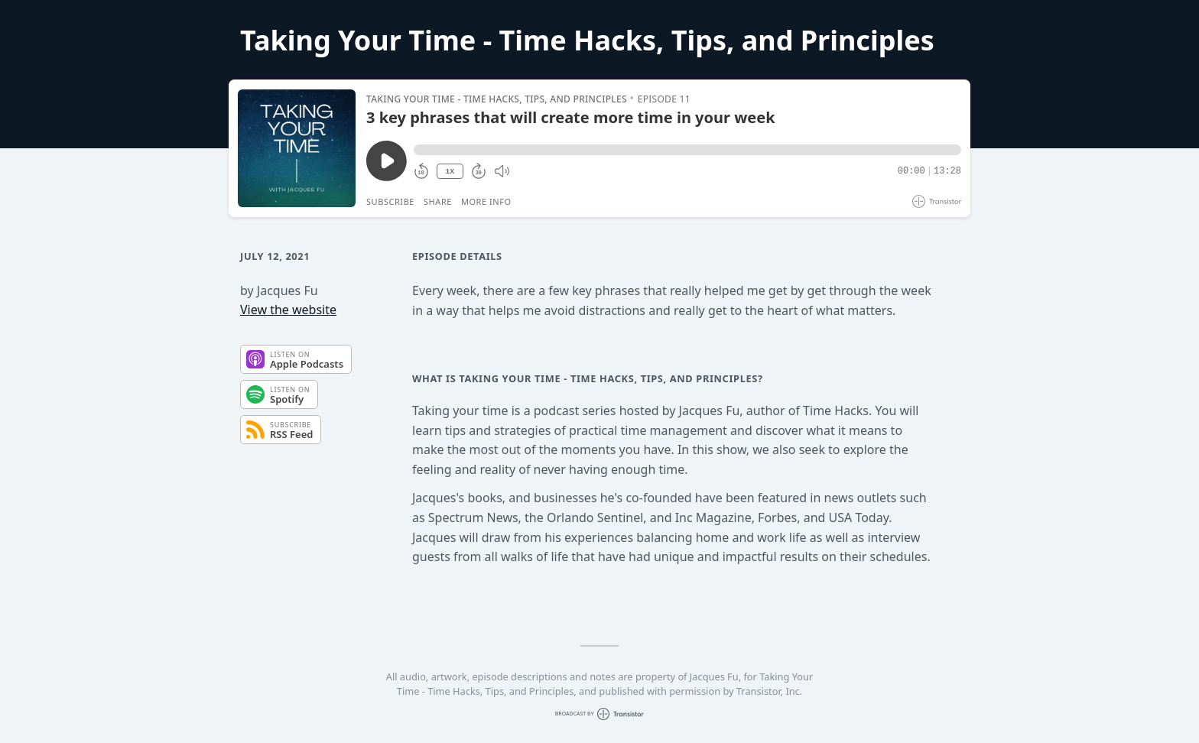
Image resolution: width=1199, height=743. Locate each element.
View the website (288, 309)
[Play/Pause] (297, 148)
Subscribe (390, 201)
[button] (687, 149)
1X (449, 171)
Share (438, 201)
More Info (486, 201)
